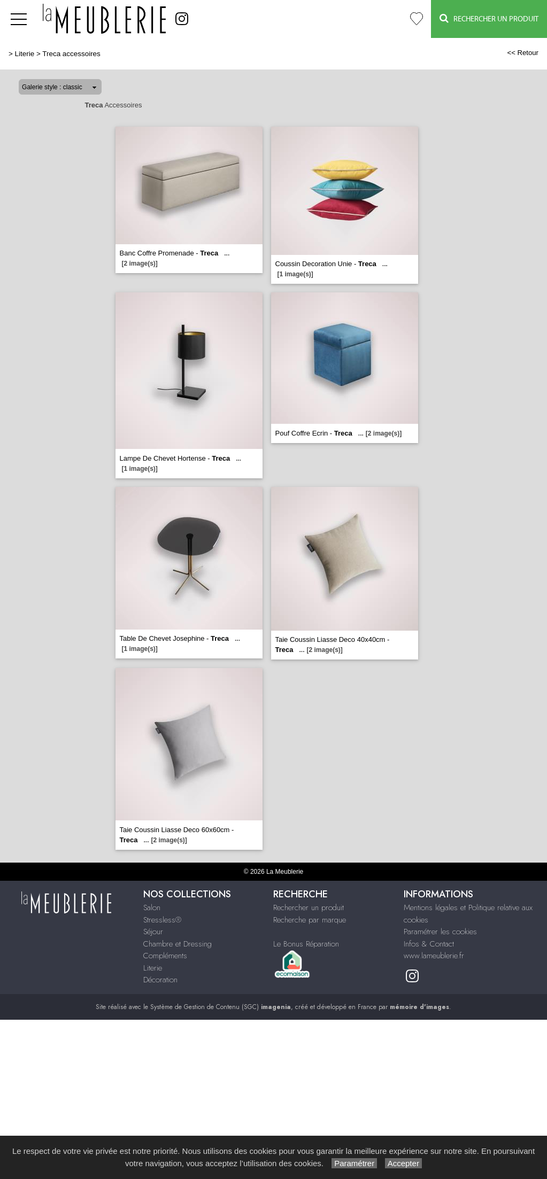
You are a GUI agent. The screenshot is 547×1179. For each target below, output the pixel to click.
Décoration (160, 980)
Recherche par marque (309, 920)
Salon (151, 907)
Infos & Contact (429, 944)
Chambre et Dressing (177, 944)
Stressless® (162, 920)
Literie (25, 54)
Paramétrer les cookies (440, 931)
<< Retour (522, 53)
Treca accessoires (71, 54)
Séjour (153, 931)
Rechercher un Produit (489, 18)
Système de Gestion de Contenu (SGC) (220, 1007)
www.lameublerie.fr (434, 955)
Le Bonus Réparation (306, 944)
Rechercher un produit (308, 907)
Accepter (403, 1163)
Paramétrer (354, 1163)
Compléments (165, 955)
